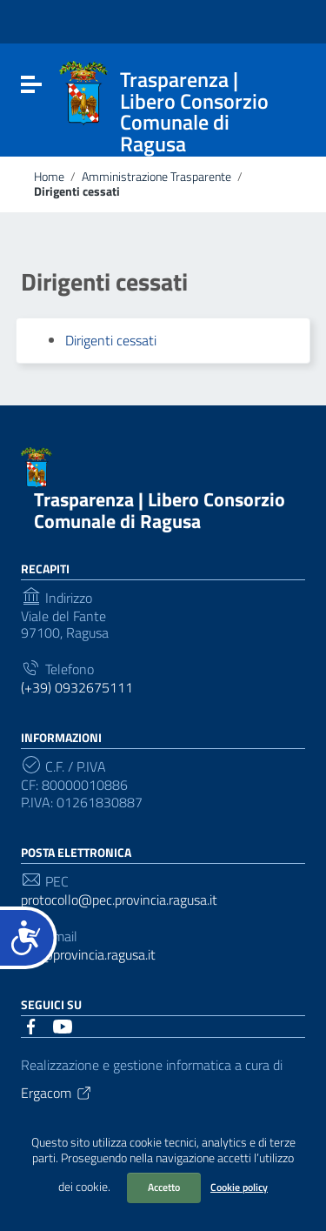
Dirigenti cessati (110, 340)
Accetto (164, 1187)
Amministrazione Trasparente (156, 176)
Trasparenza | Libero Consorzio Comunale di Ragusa (159, 510)
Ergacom (57, 1092)
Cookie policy (239, 1187)
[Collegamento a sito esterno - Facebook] (31, 1024)
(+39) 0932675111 (77, 687)
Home (49, 176)
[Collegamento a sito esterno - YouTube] (62, 1024)
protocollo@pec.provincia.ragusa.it (119, 900)
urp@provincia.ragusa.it (88, 955)
